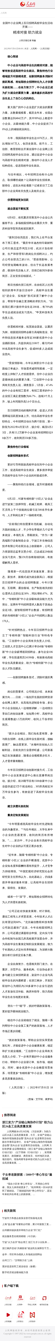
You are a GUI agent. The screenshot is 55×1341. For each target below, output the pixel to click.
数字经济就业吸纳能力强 (15, 1272)
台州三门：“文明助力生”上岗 (17, 1260)
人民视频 (8, 1316)
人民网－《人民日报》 (41, 49)
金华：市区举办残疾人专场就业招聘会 (22, 1254)
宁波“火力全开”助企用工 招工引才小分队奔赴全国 (28, 1242)
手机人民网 (32, 1299)
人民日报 (8, 1299)
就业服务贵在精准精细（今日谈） (19, 1236)
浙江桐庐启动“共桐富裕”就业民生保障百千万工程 (28, 1248)
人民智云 (20, 1316)
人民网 (3, 13)
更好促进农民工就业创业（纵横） (19, 1266)
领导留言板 (44, 1299)
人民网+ (20, 1299)
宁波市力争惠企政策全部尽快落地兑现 (22, 1218)
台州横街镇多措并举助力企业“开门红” (22, 1230)
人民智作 (32, 1316)
